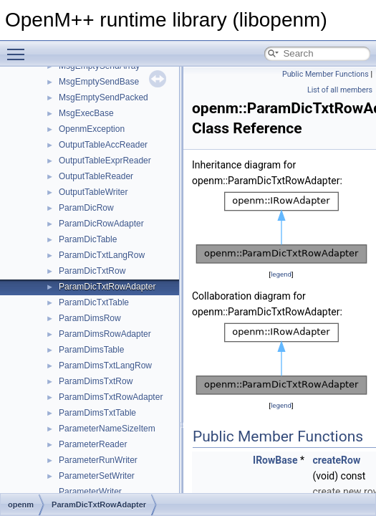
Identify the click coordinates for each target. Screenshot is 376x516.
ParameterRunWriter (98, 460)
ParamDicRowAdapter (101, 224)
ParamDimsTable (91, 350)
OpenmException (92, 129)
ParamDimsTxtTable (97, 413)
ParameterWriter (90, 492)
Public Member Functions (325, 74)
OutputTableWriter (93, 192)
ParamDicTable (88, 239)
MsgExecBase (86, 113)
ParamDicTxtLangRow (102, 255)
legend (281, 274)
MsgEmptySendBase (99, 82)
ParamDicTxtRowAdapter (107, 287)
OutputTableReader (96, 176)
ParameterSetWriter (97, 476)
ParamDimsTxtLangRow (105, 365)
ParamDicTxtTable (94, 302)
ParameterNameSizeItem (107, 429)
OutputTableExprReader (105, 161)
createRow (336, 460)
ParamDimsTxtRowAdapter (111, 397)
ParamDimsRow (90, 318)
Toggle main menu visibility (19, 48)
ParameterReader (93, 444)
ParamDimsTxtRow (95, 381)
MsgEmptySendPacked (103, 97)
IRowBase (275, 460)
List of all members (339, 90)
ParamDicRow (86, 208)
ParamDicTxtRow (92, 271)
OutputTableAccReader (103, 145)
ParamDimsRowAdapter (105, 334)
